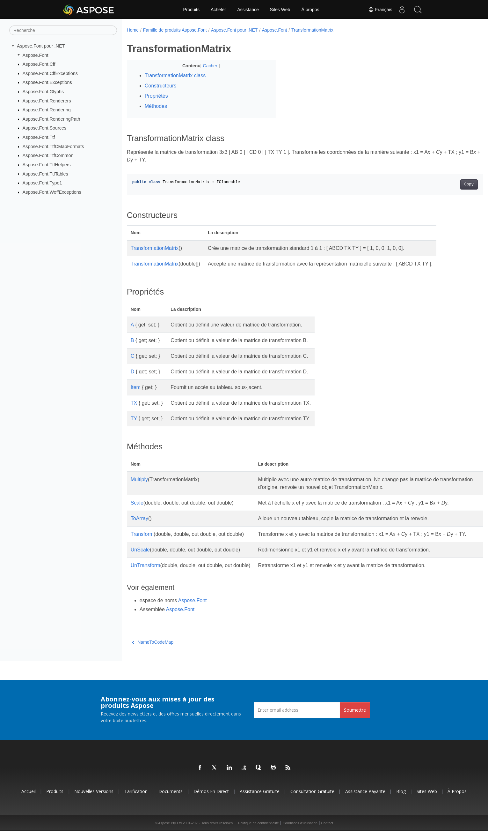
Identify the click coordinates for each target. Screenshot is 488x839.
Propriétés (156, 96)
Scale (137, 503)
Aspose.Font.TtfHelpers (47, 164)
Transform (142, 534)
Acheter (218, 9)
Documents (170, 799)
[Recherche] (63, 30)
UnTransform (145, 573)
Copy (444, 184)
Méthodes (156, 106)
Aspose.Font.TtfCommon (48, 155)
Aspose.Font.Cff (39, 64)
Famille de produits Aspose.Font (175, 30)
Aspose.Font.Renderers (47, 100)
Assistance (248, 9)
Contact (327, 831)
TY (134, 418)
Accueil (28, 799)
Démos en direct (211, 799)
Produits (191, 9)
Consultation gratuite (312, 799)
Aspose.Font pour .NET (41, 46)
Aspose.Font (35, 54)
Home (133, 30)
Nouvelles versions (93, 799)
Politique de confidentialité (258, 831)
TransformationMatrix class (175, 75)
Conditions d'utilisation (300, 831)
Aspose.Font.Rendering (47, 109)
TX (134, 403)
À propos (310, 9)
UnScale (140, 557)
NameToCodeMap (152, 649)
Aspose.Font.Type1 (42, 182)
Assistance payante (365, 799)
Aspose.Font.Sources (45, 128)
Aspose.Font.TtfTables (45, 173)
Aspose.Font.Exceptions (47, 82)
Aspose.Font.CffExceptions (50, 73)
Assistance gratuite (260, 799)
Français (380, 9)
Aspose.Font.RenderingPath (51, 119)
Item (136, 387)
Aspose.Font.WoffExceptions (52, 192)
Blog (401, 799)
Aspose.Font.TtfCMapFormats (53, 146)
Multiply (139, 479)
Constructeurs (161, 85)
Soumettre (355, 718)
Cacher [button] (205, 65)
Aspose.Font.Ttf (39, 137)
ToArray (139, 518)
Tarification (136, 799)
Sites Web (280, 9)
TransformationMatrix (312, 30)
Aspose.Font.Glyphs (43, 91)
